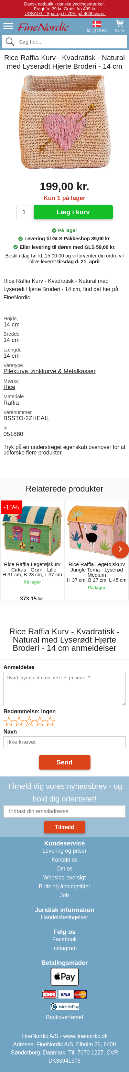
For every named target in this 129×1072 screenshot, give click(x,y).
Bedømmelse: (29, 711)
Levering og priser (64, 851)
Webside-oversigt (64, 877)
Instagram (64, 948)
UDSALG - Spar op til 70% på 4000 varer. (65, 13)
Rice (9, 386)
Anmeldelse (18, 667)
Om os (64, 869)
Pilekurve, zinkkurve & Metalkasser (49, 371)
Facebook (64, 939)
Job (64, 895)
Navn (10, 732)
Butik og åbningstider (64, 886)
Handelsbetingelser (64, 917)
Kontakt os (65, 860)
